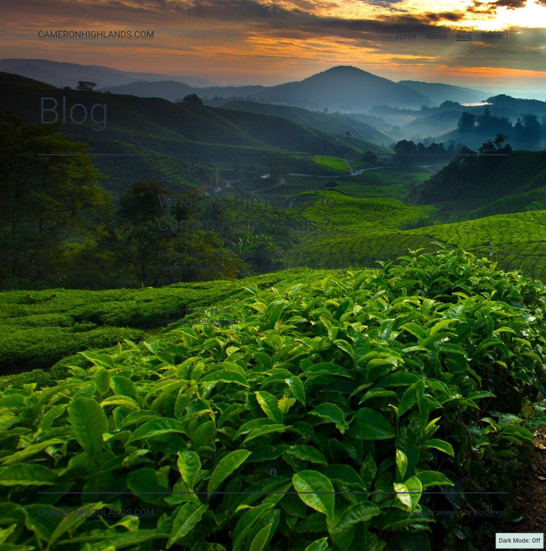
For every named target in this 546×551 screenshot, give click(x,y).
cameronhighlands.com (96, 34)
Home (406, 36)
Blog (464, 36)
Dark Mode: (519, 540)
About (436, 36)
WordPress (489, 512)
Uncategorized (218, 321)
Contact (495, 36)
